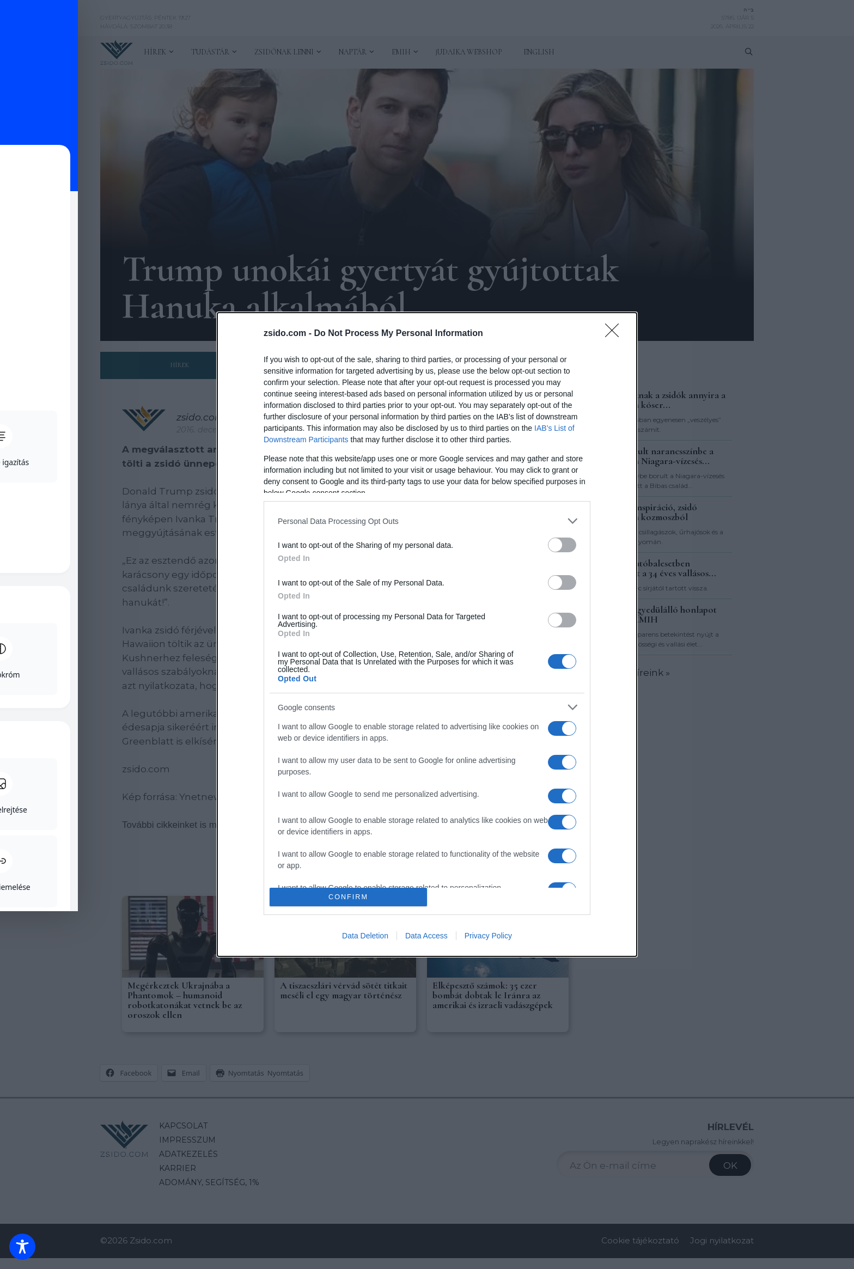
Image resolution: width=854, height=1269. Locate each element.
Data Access (426, 935)
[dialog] (427, 634)
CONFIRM (348, 897)
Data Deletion (365, 935)
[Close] (615, 334)
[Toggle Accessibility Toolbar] (22, 1247)
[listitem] (427, 521)
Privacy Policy (488, 935)
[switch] (562, 545)
